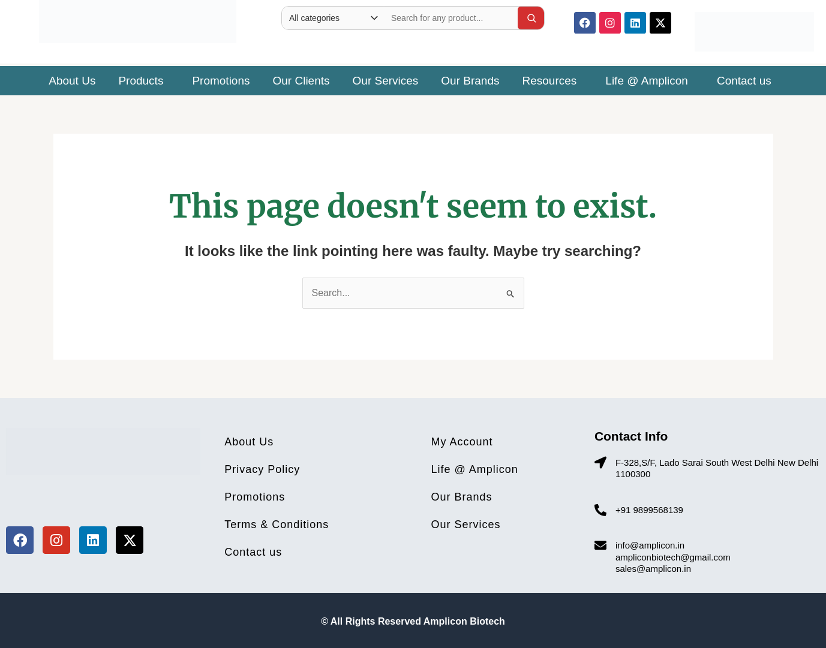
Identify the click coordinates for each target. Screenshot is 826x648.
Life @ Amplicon (646, 80)
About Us (72, 80)
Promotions (221, 80)
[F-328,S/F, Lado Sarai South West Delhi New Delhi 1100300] (600, 463)
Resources (549, 80)
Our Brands (470, 80)
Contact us (744, 80)
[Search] (531, 18)
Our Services (386, 80)
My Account (462, 442)
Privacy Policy (262, 469)
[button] (144, 80)
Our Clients (301, 80)
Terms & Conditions (276, 525)
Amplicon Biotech (464, 621)
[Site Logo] (137, 19)
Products (140, 80)
